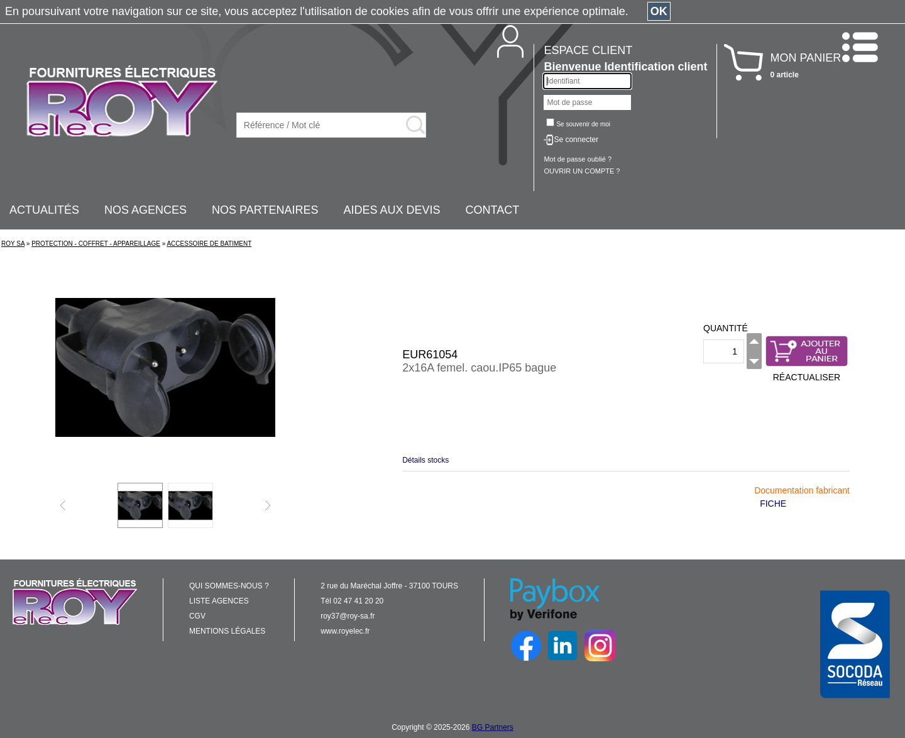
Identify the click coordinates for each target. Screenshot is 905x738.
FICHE (773, 503)
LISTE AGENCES (219, 601)
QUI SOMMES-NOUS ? (229, 585)
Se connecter (576, 139)
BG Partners (492, 727)
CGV (197, 616)
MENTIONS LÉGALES (227, 631)
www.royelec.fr (345, 631)
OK (658, 11)
